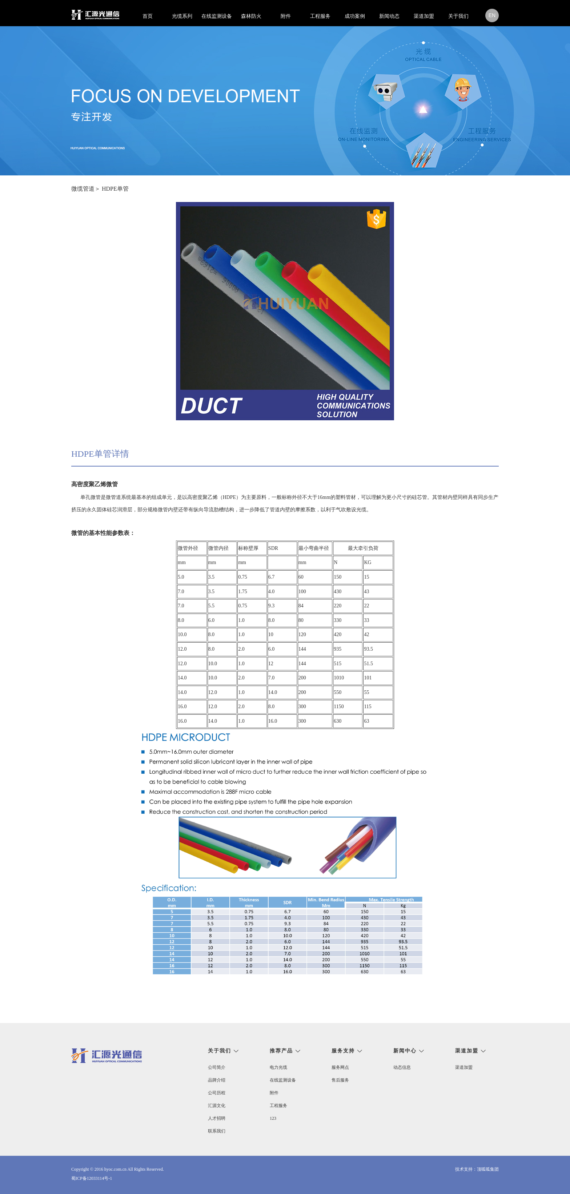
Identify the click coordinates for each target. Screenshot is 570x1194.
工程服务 (320, 16)
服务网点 (340, 1067)
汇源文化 (216, 1105)
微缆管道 (83, 189)
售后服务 (340, 1080)
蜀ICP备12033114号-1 (91, 1178)
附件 (286, 16)
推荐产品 (281, 1051)
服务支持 (343, 1051)
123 (273, 1118)
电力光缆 (278, 1067)
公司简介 (216, 1067)
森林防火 (251, 16)
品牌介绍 (216, 1080)
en (492, 15)
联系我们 (216, 1131)
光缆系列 (182, 16)
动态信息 (402, 1067)
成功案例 (355, 16)
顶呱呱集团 (488, 1169)
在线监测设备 (216, 16)
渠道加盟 (424, 16)
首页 (147, 16)
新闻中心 (405, 1051)
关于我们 (458, 16)
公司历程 (216, 1092)
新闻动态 (389, 16)
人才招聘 (216, 1118)
